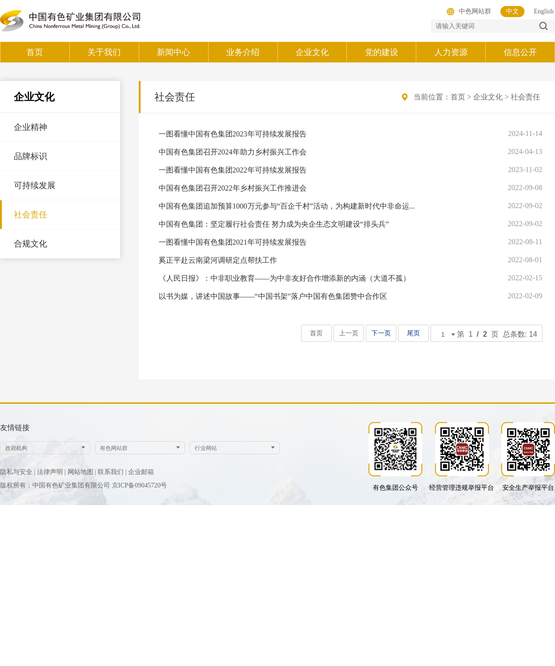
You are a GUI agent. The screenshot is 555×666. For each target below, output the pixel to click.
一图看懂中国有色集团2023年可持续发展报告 (233, 134)
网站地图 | (82, 472)
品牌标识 (30, 156)
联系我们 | (112, 472)
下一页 (381, 333)
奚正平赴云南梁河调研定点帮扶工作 (218, 260)
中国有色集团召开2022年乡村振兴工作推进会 (233, 188)
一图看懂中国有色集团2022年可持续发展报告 (233, 170)
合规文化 (30, 243)
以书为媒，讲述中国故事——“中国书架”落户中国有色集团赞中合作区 (273, 296)
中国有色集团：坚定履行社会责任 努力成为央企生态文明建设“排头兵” (274, 224)
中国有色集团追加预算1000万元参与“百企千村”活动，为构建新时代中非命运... (287, 206)
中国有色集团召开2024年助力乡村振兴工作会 (233, 152)
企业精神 (30, 127)
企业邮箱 (141, 472)
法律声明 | (51, 472)
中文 (512, 11)
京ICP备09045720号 (139, 485)
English (544, 11)
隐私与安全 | (17, 472)
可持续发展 (35, 185)
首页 (457, 97)
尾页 (413, 333)
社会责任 (30, 214)
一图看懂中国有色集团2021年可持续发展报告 (233, 242)
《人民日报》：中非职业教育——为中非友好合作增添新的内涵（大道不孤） (284, 278)
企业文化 (488, 97)
